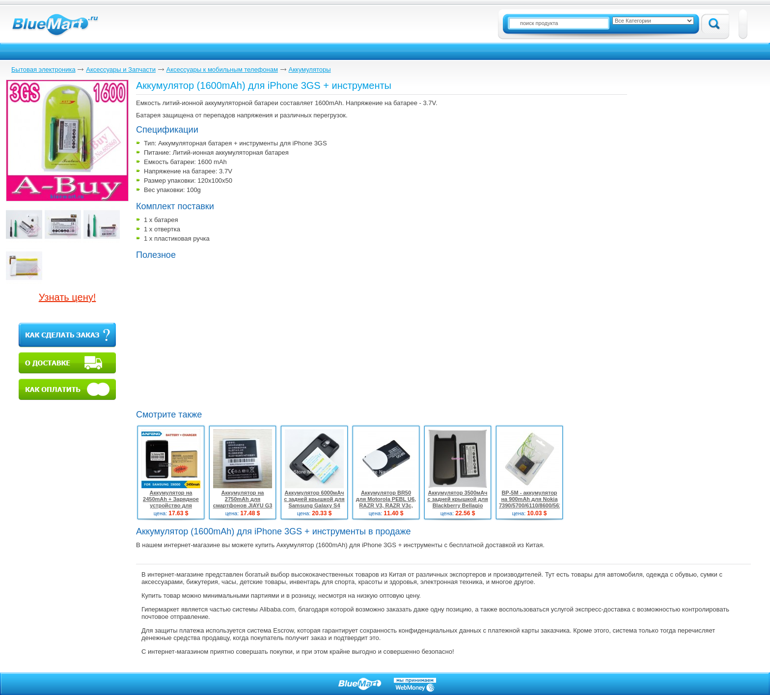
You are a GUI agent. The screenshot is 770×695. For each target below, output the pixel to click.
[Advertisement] (218, 333)
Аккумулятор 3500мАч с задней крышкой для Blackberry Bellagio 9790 (457, 502)
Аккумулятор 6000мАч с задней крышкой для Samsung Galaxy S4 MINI (314, 502)
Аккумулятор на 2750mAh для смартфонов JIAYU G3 (243, 499)
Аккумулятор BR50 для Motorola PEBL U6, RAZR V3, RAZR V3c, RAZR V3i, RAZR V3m (386, 502)
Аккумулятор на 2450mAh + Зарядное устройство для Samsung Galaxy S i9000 (171, 505)
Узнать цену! (67, 297)
